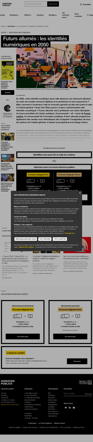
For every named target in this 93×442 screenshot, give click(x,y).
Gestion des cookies (26, 247)
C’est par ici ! (70, 233)
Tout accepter (60, 239)
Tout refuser (44, 239)
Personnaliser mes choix (25, 239)
